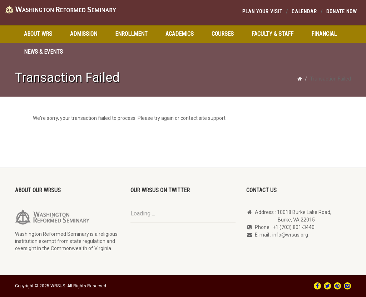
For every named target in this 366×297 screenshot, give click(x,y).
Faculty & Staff (272, 33)
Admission (83, 33)
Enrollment (131, 33)
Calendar (304, 11)
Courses (223, 33)
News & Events (43, 51)
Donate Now (341, 11)
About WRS (38, 33)
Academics (179, 33)
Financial (324, 33)
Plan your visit (262, 11)
